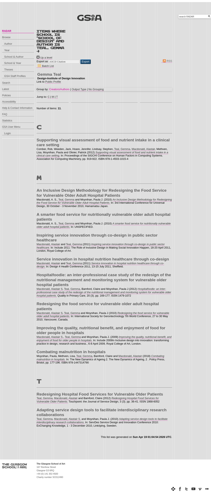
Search (6, 82)
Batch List (45, 66)
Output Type (79, 89)
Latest (5, 89)
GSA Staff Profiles (15, 76)
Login (7, 133)
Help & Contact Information (17, 108)
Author (8, 43)
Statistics (7, 120)
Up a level (44, 57)
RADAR (6, 31)
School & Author (14, 56)
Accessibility (9, 101)
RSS (167, 60)
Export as (42, 61)
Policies (6, 95)
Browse (6, 37)
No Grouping (96, 89)
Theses (8, 69)
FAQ (4, 114)
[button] (85, 61)
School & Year (12, 63)
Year (7, 50)
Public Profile (53, 81)
